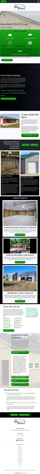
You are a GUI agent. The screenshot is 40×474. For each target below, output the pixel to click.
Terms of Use (26, 470)
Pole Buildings (10, 90)
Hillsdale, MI (18, 322)
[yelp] (23, 440)
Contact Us (3, 1)
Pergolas (3, 95)
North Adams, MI (19, 325)
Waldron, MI (7, 327)
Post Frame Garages (18, 90)
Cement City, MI (8, 325)
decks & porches (4, 185)
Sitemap (30, 470)
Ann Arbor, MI (18, 318)
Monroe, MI (17, 323)
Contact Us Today (24, 414)
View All (20, 466)
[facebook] (17, 440)
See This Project (20, 234)
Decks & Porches (6, 176)
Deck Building (14, 93)
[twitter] (19, 440)
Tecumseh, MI (18, 320)
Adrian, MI (6, 318)
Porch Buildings (22, 93)
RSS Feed (33, 470)
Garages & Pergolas (27, 177)
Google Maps (7, 470)
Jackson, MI (7, 322)
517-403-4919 (14, 414)
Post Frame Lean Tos (5, 93)
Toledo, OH (17, 327)
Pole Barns (3, 90)
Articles (17, 470)
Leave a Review (12, 470)
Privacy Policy (20, 470)
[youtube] (21, 440)
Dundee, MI (7, 323)
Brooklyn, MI (7, 320)
